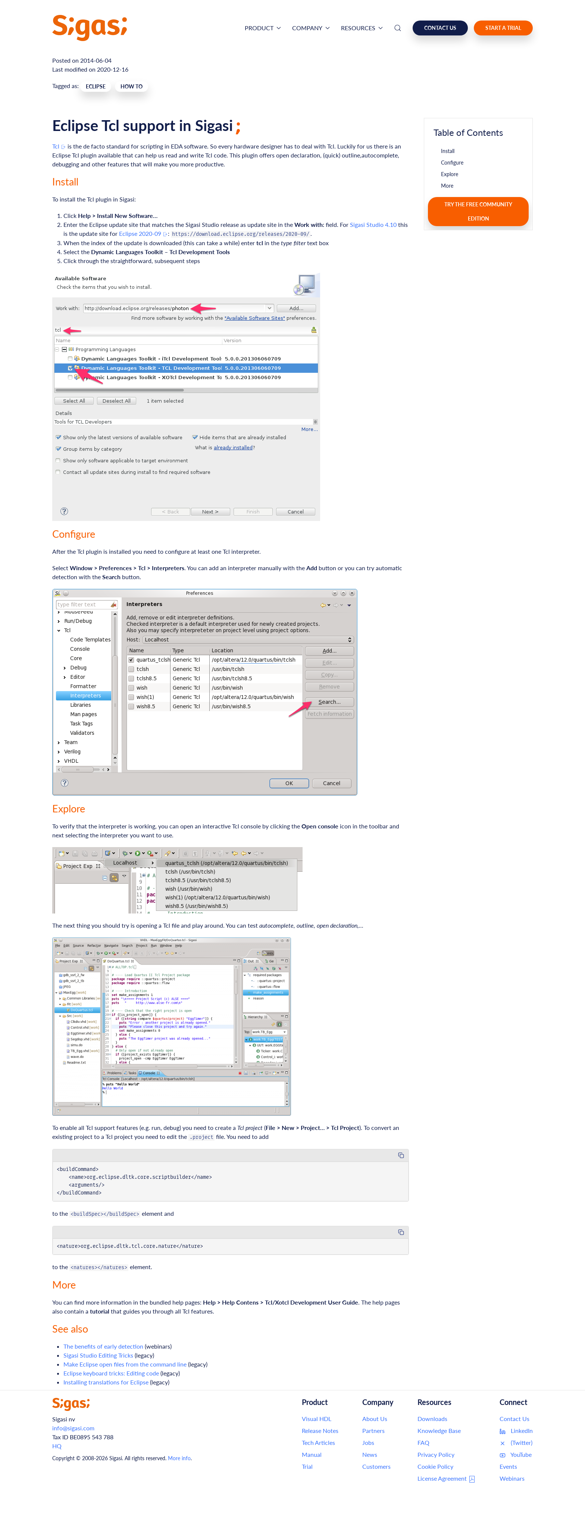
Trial (307, 1466)
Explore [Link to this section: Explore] (68, 808)
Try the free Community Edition (478, 211)
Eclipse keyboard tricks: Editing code (111, 1373)
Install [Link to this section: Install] (65, 181)
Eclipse (96, 86)
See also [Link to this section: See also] (70, 1328)
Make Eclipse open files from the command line (125, 1364)
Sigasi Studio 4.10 (373, 224)
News (369, 1454)
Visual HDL (316, 1418)
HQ (57, 1445)
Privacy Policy (435, 1454)
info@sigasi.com (73, 1427)
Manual (312, 1454)
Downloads (432, 1418)
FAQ (423, 1442)
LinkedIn (516, 1430)
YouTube (516, 1454)
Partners (373, 1430)
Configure (452, 162)
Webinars (512, 1478)
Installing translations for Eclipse (105, 1382)
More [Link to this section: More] (64, 1284)
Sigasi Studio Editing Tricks (98, 1355)
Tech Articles (318, 1442)
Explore (449, 174)
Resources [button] (362, 27)
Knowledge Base (439, 1430)
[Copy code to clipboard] (401, 1155)
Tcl (59, 146)
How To (132, 86)
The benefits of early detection (103, 1346)
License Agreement (446, 1479)
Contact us (440, 28)
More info (179, 1458)
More (447, 185)
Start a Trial (503, 28)
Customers (376, 1466)
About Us (374, 1418)
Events (508, 1466)
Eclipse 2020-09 (143, 233)
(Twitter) (516, 1442)
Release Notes (320, 1430)
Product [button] (263, 27)
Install (447, 151)
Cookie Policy (435, 1466)
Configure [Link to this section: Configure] (73, 534)
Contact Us (514, 1418)
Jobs (368, 1442)
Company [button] (311, 27)
